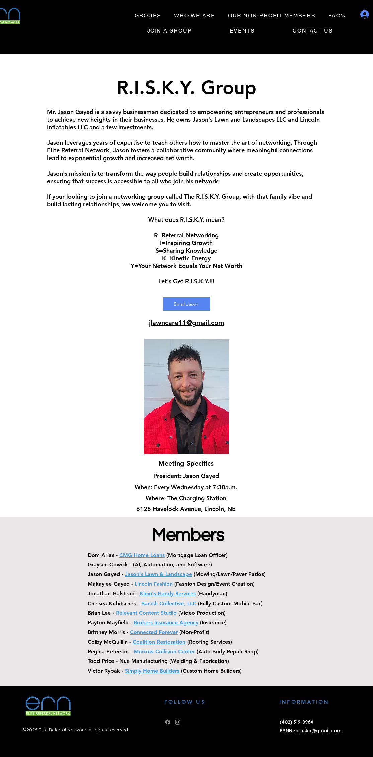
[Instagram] (177, 722)
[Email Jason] (186, 304)
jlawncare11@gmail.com (186, 323)
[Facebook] (167, 722)
